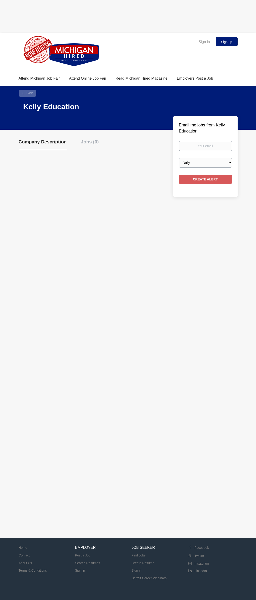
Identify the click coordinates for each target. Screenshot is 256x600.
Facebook (202, 547)
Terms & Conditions (33, 570)
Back (29, 93)
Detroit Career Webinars (149, 578)
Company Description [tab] (43, 141)
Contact (24, 555)
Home (23, 547)
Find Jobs (139, 555)
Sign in (204, 42)
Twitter (199, 556)
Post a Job (82, 555)
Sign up (226, 42)
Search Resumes (87, 563)
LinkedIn (201, 571)
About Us (25, 563)
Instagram (202, 563)
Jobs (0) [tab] (90, 141)
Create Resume (143, 563)
